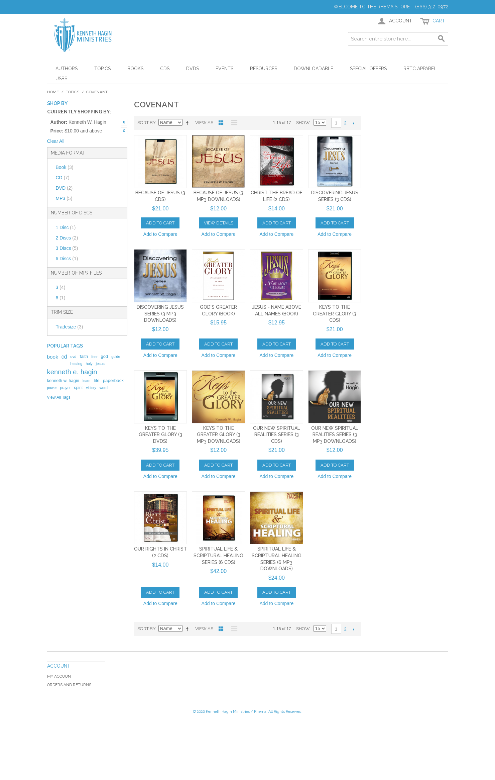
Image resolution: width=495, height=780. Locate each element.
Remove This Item (124, 122)
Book (65, 167)
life (97, 380)
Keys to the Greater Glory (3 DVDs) (160, 434)
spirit (78, 387)
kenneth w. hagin (63, 380)
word (104, 388)
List (233, 123)
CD (63, 177)
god (104, 356)
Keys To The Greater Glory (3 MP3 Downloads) (218, 434)
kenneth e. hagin (72, 372)
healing (76, 364)
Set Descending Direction (188, 123)
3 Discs (67, 248)
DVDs (192, 68)
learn (87, 381)
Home (53, 92)
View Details (218, 222)
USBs (61, 78)
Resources (263, 68)
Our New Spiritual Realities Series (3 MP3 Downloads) (334, 434)
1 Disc (66, 227)
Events (224, 68)
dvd (73, 357)
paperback (113, 380)
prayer (65, 388)
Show (303, 122)
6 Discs (67, 258)
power (52, 388)
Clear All (56, 141)
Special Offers (368, 68)
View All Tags (59, 397)
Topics (102, 68)
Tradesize (69, 326)
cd (64, 357)
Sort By (146, 122)
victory (91, 388)
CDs (164, 68)
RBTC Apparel (420, 68)
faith (84, 356)
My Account (60, 676)
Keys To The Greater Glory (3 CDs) (334, 313)
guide (115, 357)
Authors (66, 68)
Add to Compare (160, 234)
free (94, 357)
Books (135, 68)
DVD (64, 188)
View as (204, 122)
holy (89, 364)
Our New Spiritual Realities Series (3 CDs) (276, 434)
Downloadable (313, 68)
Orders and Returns (69, 684)
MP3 (64, 198)
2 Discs (67, 237)
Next (354, 123)
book (52, 357)
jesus (100, 364)
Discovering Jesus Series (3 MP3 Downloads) (160, 313)
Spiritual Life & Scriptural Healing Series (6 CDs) (218, 555)
